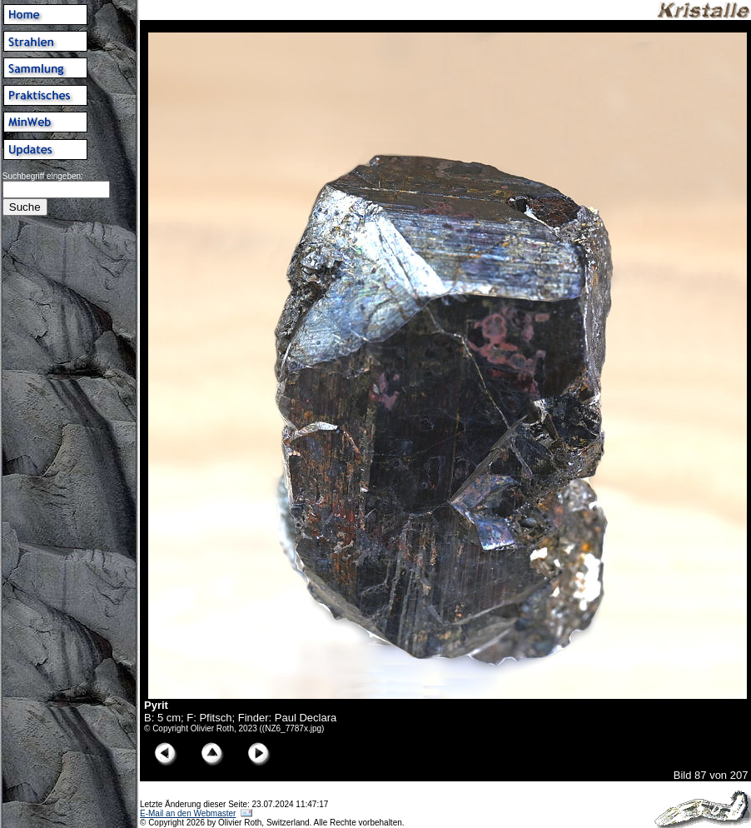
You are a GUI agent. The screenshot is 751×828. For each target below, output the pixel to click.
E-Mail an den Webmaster (188, 813)
